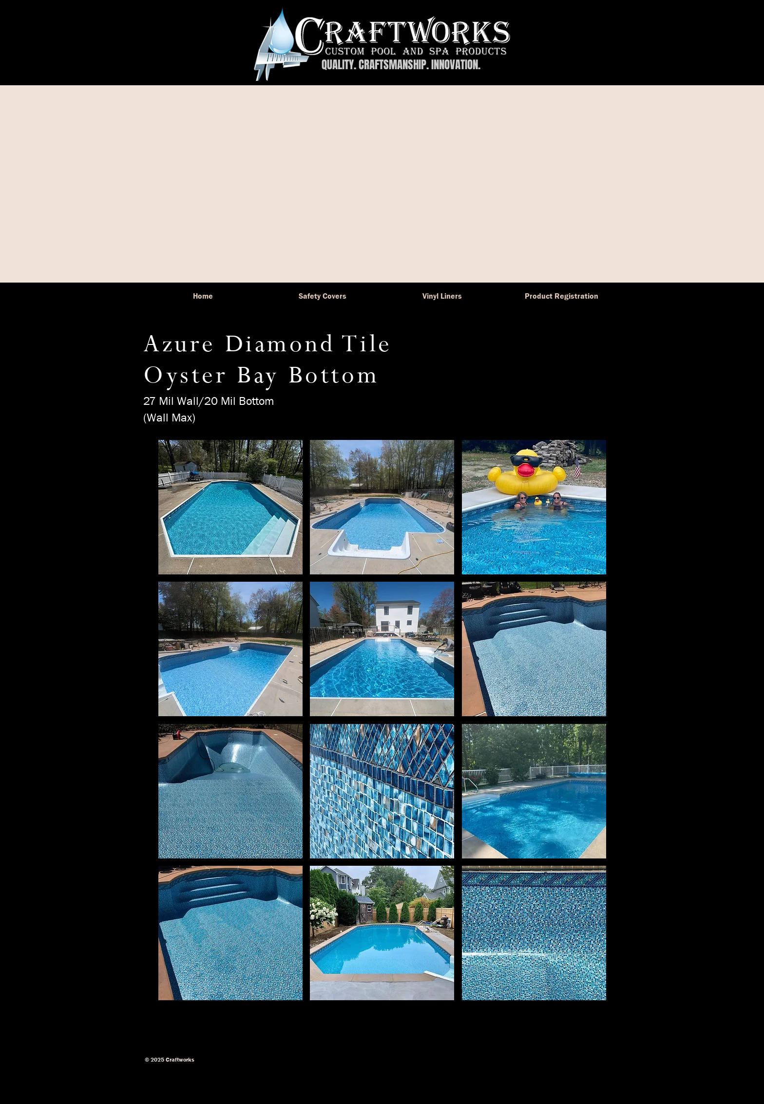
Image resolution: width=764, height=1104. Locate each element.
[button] (230, 507)
